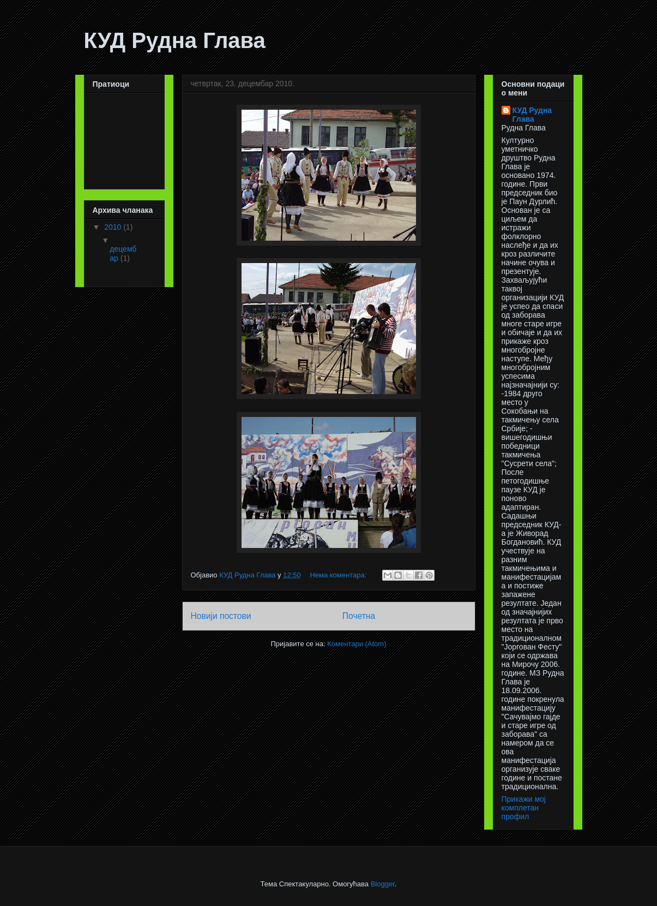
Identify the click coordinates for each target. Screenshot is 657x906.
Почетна (358, 616)
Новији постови (221, 616)
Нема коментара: (339, 575)
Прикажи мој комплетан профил (524, 808)
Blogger (383, 884)
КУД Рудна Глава (175, 40)
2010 (113, 227)
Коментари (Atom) (356, 644)
